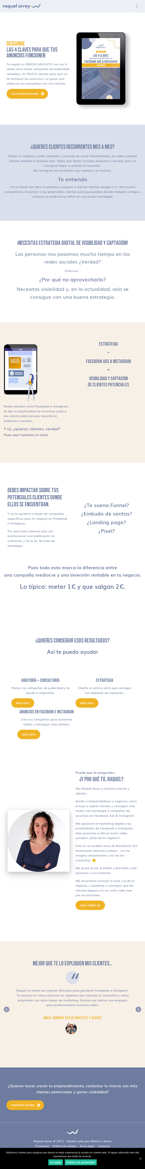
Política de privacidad (81, 1162)
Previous (6, 1009)
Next (138, 1009)
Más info (22, 703)
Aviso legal (87, 1146)
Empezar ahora (22, 1105)
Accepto (55, 1162)
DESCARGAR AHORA (24, 94)
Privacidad (42, 1146)
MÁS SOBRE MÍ (90, 905)
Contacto (104, 1146)
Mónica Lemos (101, 1141)
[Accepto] (140, 1158)
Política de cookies (64, 1146)
